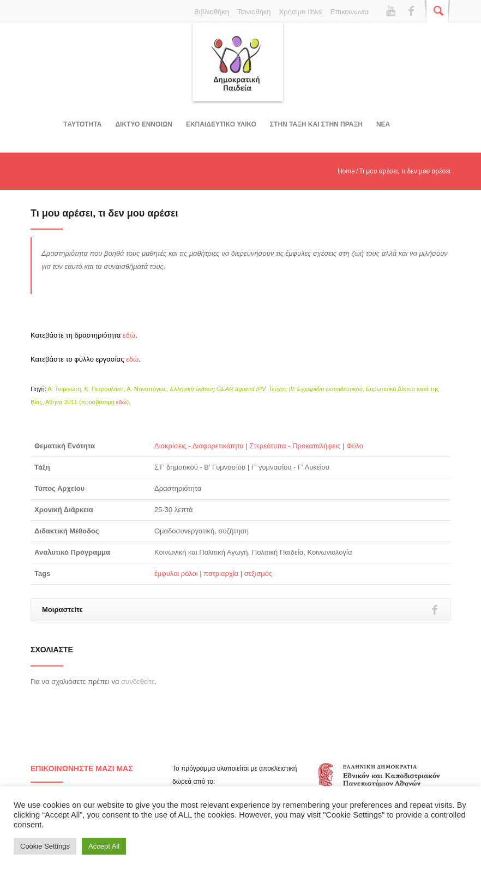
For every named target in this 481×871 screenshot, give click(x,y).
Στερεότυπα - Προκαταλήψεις (294, 446)
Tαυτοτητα (82, 124)
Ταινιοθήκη (254, 12)
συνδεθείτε (138, 681)
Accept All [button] (103, 846)
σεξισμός (258, 573)
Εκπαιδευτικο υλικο (221, 124)
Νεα (383, 124)
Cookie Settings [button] (45, 846)
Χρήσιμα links (300, 12)
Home (346, 171)
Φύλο (354, 446)
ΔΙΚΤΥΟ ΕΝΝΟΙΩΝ (143, 124)
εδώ (129, 335)
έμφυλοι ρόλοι (176, 573)
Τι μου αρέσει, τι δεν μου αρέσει (104, 213)
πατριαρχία (220, 573)
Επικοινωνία (349, 12)
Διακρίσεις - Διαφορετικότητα (199, 446)
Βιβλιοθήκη (211, 12)
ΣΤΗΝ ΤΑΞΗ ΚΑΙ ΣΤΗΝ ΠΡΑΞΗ (316, 124)
